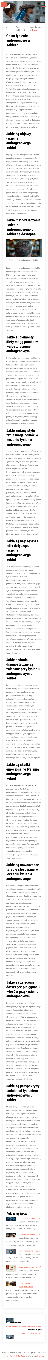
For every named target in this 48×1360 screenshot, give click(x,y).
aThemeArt (40, 1356)
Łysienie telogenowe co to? (30, 1234)
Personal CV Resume (18, 1356)
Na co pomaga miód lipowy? (30, 1267)
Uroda (34, 30)
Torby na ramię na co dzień (29, 1250)
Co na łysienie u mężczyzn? (30, 1218)
